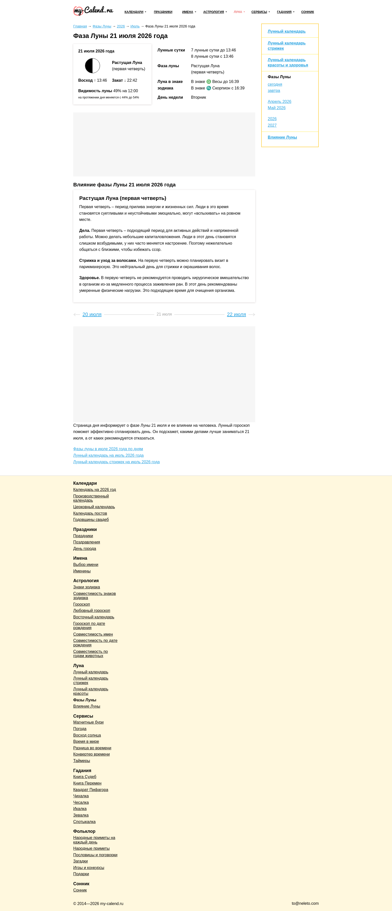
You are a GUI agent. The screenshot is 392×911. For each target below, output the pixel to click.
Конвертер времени (91, 754)
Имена (187, 12)
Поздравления (86, 542)
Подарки (81, 874)
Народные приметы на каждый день (94, 840)
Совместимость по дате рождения (95, 642)
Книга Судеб (84, 777)
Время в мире (86, 741)
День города (84, 548)
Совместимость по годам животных (90, 653)
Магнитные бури (88, 722)
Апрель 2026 (279, 101)
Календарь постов (90, 513)
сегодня (275, 84)
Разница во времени (92, 748)
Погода (79, 729)
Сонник (307, 12)
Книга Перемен (87, 783)
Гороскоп (81, 604)
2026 (272, 119)
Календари (133, 12)
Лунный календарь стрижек (90, 680)
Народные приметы (91, 848)
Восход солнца (87, 735)
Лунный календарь (287, 31)
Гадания (284, 12)
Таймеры (81, 761)
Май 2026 (277, 108)
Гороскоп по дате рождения (89, 625)
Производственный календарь (91, 498)
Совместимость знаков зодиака (94, 595)
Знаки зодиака (86, 587)
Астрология (213, 12)
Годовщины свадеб (91, 519)
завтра (274, 90)
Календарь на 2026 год (94, 489)
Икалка (79, 809)
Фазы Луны (279, 77)
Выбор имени (85, 564)
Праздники (163, 12)
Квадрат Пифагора (90, 790)
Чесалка (81, 802)
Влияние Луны (282, 137)
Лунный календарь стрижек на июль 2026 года (116, 462)
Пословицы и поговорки (95, 855)
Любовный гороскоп (91, 610)
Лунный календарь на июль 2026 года (108, 455)
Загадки (80, 861)
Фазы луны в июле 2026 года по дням (108, 449)
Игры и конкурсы (88, 868)
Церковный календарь (94, 507)
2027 (272, 125)
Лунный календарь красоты (90, 691)
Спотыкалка (84, 822)
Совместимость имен (93, 634)
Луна (238, 12)
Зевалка (80, 815)
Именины (82, 571)
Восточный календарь (93, 617)
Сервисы (259, 12)
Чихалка (81, 796)
